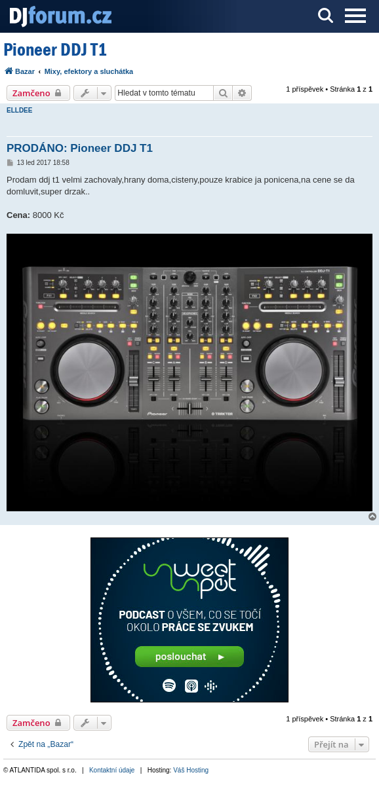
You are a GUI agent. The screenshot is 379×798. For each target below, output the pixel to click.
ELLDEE (19, 110)
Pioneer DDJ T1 (55, 49)
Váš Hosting (191, 770)
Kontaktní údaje (112, 770)
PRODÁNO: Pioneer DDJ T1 (80, 148)
